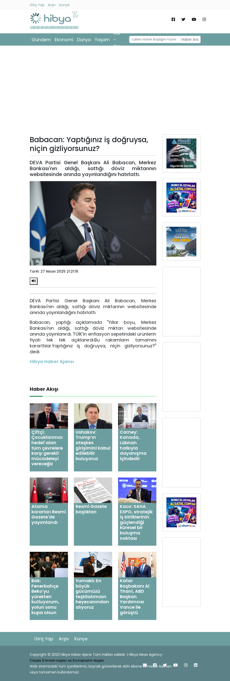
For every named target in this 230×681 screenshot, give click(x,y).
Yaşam (102, 40)
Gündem (41, 40)
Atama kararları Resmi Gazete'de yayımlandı (48, 514)
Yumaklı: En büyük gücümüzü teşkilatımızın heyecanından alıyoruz (92, 594)
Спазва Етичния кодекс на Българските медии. (67, 660)
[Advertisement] (115, 91)
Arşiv (52, 4)
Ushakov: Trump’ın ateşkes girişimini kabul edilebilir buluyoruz (93, 445)
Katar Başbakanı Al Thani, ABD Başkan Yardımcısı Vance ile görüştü (134, 597)
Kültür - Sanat (120, 39)
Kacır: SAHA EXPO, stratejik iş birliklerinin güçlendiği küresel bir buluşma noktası (136, 522)
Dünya (84, 40)
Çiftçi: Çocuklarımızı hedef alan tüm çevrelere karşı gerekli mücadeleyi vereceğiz (47, 448)
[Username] (154, 39)
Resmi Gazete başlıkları (91, 509)
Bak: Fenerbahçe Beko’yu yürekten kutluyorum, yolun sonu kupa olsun (45, 597)
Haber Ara (190, 39)
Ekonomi (64, 40)
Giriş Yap (37, 4)
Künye (64, 4)
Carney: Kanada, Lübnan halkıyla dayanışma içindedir (133, 445)
